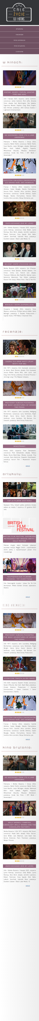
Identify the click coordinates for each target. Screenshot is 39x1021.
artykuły (19, 29)
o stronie (19, 51)
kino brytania (19, 46)
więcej (28, 466)
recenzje (19, 34)
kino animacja (19, 40)
